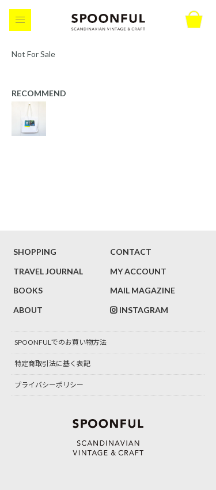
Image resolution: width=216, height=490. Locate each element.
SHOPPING (34, 252)
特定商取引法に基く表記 (52, 363)
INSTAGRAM (143, 310)
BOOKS (28, 290)
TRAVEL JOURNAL (48, 271)
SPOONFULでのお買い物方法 (60, 342)
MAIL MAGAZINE (142, 290)
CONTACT (130, 252)
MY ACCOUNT (138, 271)
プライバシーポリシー (49, 384)
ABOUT (28, 310)
